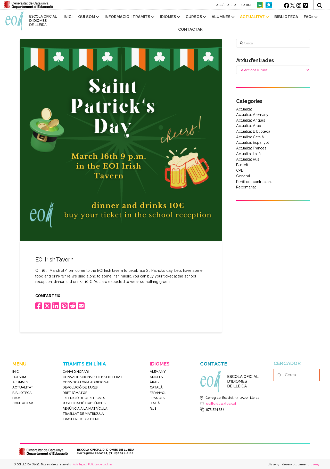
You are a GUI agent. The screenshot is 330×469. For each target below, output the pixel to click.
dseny (315, 464)
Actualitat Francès (251, 148)
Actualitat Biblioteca (253, 131)
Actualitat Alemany (252, 114)
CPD (240, 170)
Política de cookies (100, 464)
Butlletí (242, 165)
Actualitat (244, 109)
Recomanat (246, 187)
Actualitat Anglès (250, 120)
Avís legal (79, 464)
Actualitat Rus (247, 159)
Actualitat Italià (248, 154)
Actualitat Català (250, 137)
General (243, 176)
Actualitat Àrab (248, 125)
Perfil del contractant (254, 181)
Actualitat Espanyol (252, 142)
